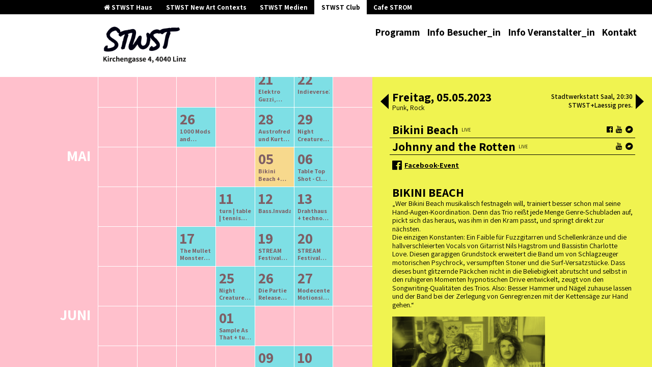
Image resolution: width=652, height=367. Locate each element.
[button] (384, 102)
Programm (397, 32)
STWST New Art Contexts (206, 7)
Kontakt (619, 32)
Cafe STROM (392, 7)
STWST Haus (128, 7)
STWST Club (340, 7)
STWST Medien (284, 7)
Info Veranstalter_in (551, 32)
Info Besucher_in (464, 32)
